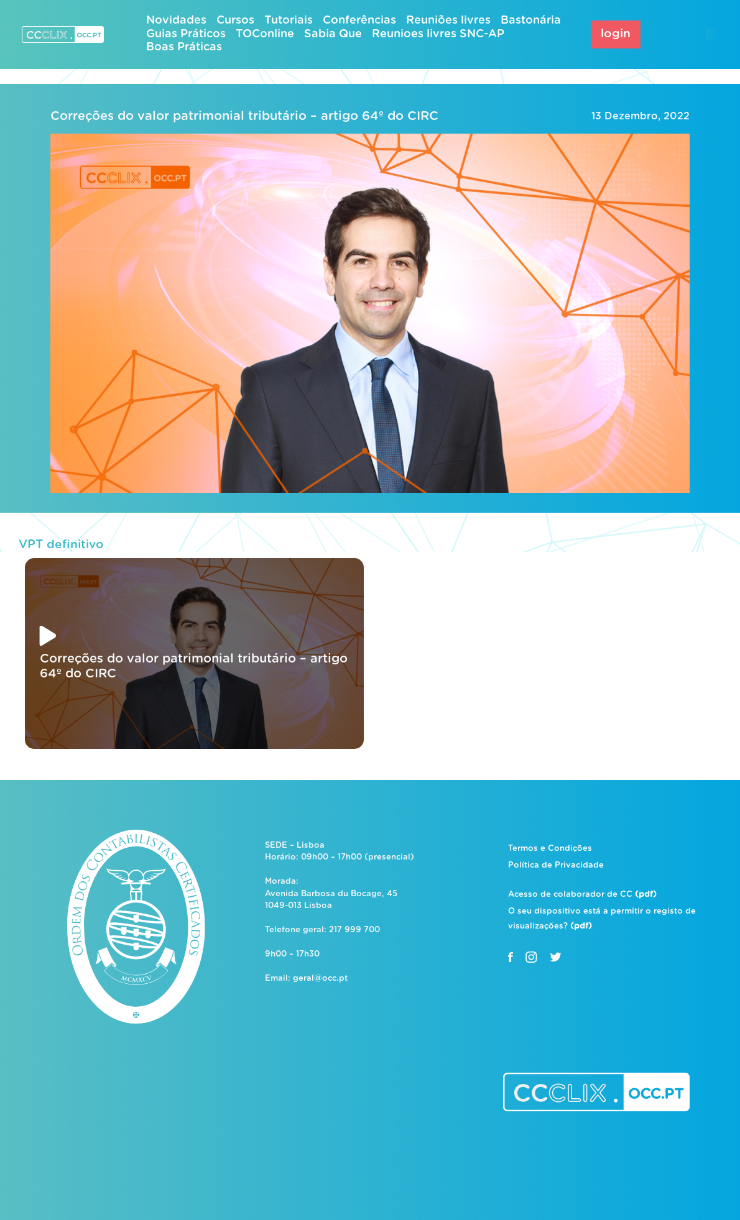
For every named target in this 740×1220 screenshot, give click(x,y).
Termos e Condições (550, 849)
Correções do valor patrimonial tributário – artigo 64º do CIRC (244, 116)
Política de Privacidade (556, 865)
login (616, 34)
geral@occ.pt (320, 979)
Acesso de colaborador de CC (582, 895)
